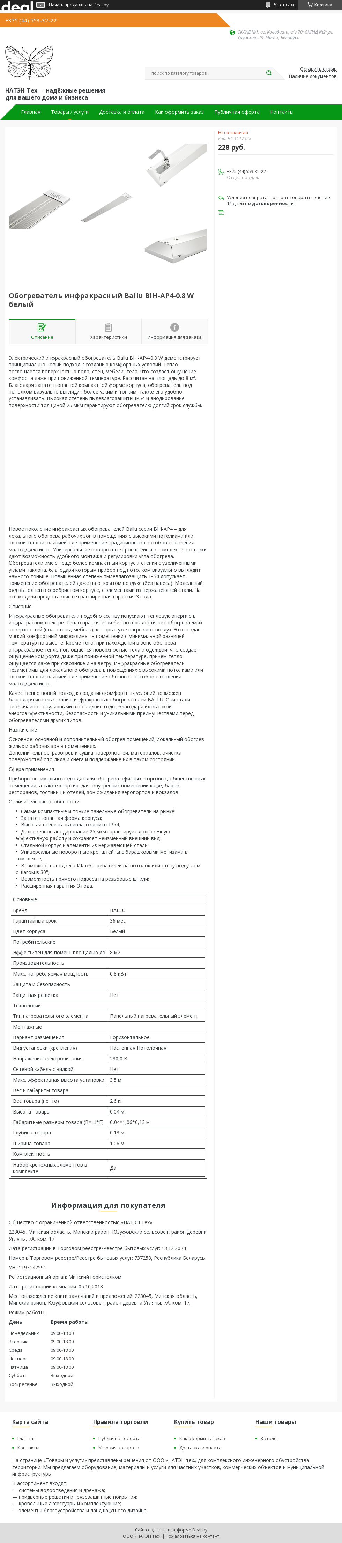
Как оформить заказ (179, 112)
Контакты (281, 112)
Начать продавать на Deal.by (79, 4)
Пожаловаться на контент (192, 1536)
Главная (30, 112)
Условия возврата (118, 1448)
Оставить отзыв (318, 69)
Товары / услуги (70, 112)
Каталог (269, 1438)
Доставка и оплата (121, 112)
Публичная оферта (237, 112)
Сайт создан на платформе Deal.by (171, 1530)
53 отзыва (284, 5)
